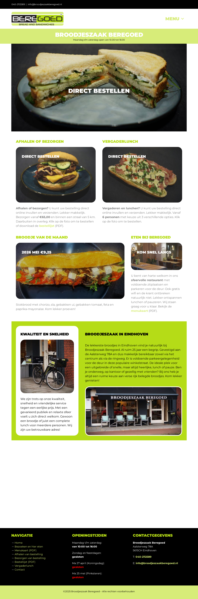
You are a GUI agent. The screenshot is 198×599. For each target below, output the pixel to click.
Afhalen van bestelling (29, 554)
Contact (20, 569)
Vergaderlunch (24, 565)
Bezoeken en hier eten (29, 546)
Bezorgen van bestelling (30, 558)
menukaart (139, 311)
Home (18, 542)
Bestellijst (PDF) (25, 562)
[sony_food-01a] (56, 175)
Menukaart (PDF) (25, 550)
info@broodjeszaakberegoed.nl (45, 4)
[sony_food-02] (142, 175)
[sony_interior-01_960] (156, 256)
